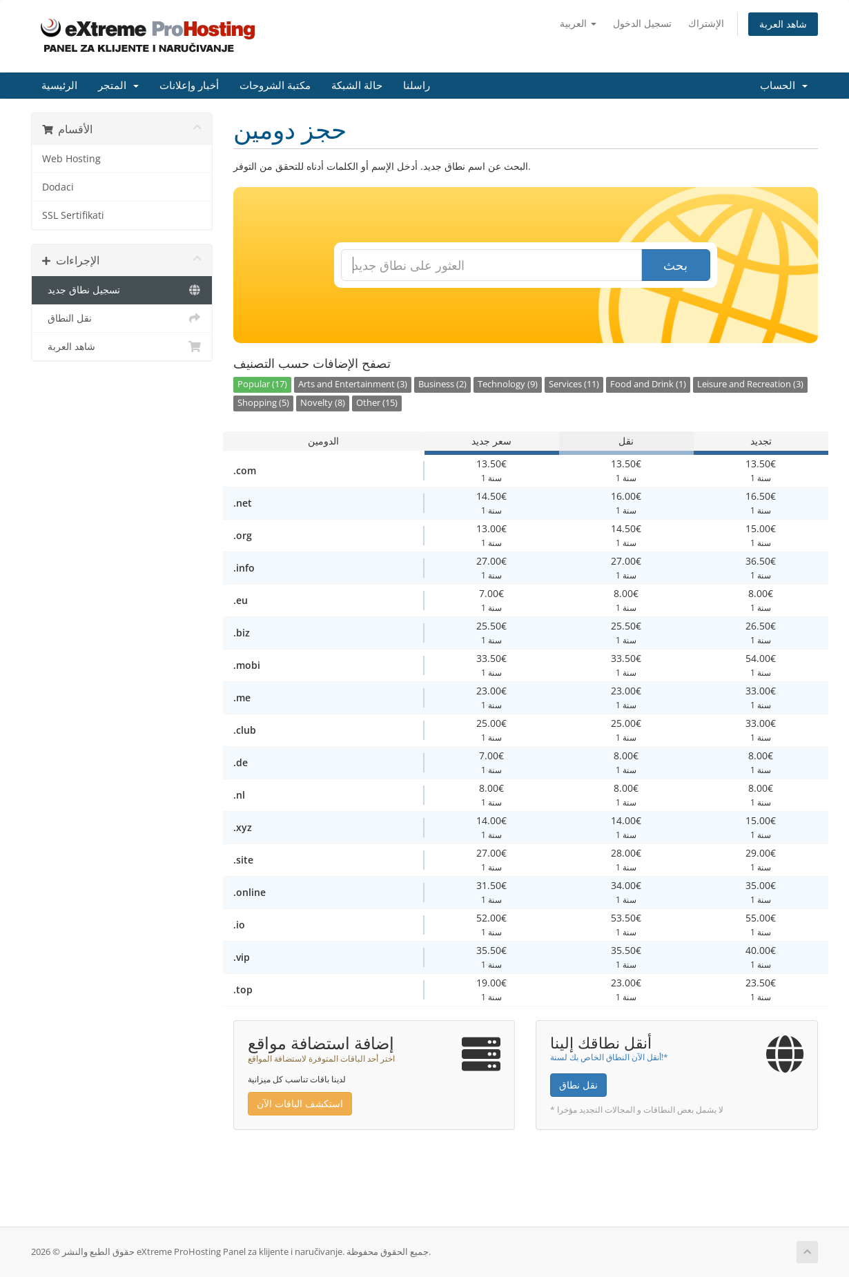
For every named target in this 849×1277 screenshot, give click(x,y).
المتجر (118, 85)
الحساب (784, 85)
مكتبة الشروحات (275, 85)
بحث (675, 265)
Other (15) (377, 403)
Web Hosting (71, 159)
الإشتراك (706, 23)
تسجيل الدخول (642, 23)
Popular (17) (262, 384)
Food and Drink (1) (648, 384)
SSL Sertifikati (73, 215)
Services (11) (574, 384)
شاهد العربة (783, 23)
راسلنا (416, 85)
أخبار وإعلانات (189, 85)
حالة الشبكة (356, 85)
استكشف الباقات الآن (300, 1103)
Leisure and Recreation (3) (750, 384)
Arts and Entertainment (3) (352, 384)
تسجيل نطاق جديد (122, 290)
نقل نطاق (578, 1084)
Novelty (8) (322, 403)
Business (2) (442, 384)
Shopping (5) (263, 403)
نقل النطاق (122, 318)
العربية (578, 23)
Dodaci (58, 187)
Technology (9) (508, 384)
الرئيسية (59, 85)
